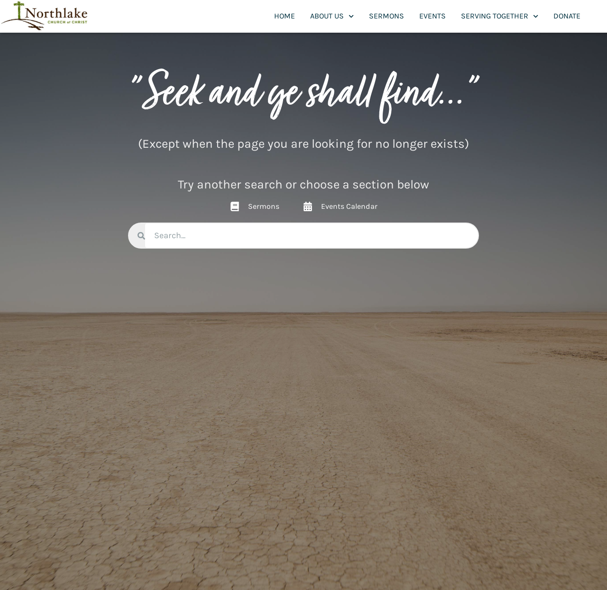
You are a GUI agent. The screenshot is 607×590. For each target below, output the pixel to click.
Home (284, 15)
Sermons (386, 15)
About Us (332, 16)
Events (432, 15)
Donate (566, 15)
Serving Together (499, 16)
